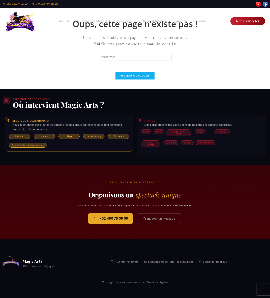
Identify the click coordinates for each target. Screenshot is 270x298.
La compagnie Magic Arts (93, 21)
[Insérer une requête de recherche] (135, 56)
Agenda (181, 21)
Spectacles (126, 21)
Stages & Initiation (156, 21)
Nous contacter (248, 21)
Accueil (64, 21)
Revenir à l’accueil (134, 75)
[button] (126, 21)
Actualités (199, 21)
